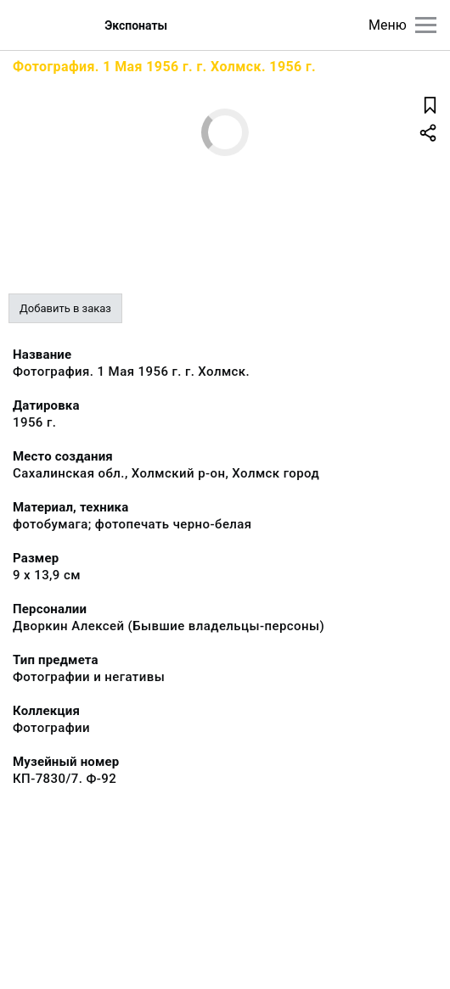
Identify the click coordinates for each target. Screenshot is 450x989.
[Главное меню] (426, 25)
